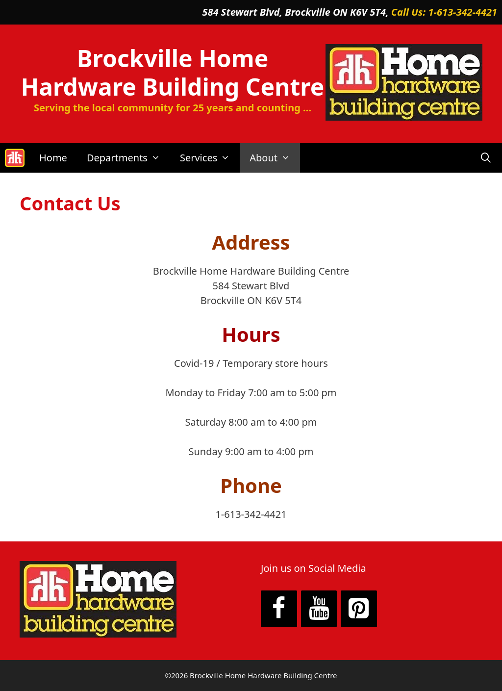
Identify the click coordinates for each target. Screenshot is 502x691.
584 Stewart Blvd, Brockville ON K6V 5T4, (296, 12)
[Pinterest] (359, 609)
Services (210, 158)
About (275, 158)
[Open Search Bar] (486, 158)
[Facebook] (279, 609)
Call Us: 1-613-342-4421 (444, 12)
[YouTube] (319, 609)
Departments (128, 158)
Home (53, 157)
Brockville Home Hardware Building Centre (173, 72)
